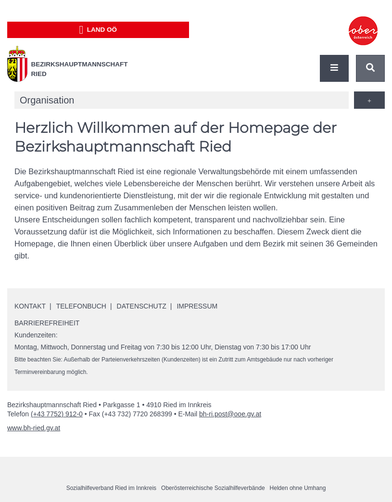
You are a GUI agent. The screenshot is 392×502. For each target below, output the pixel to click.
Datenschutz (141, 306)
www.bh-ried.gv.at (33, 428)
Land (98, 30)
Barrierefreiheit (46, 323)
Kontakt (30, 306)
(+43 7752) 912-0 (57, 414)
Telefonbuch (81, 306)
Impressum (197, 306)
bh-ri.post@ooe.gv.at (230, 414)
